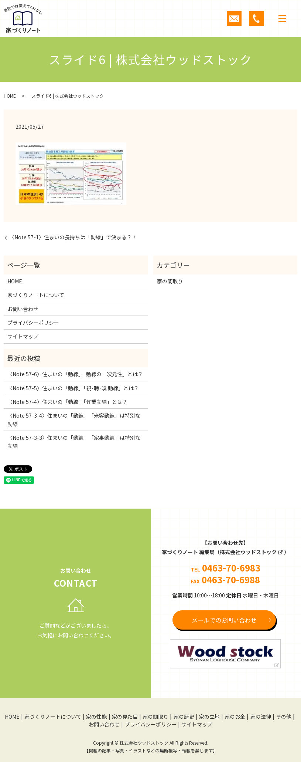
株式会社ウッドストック (248, 552)
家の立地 (209, 716)
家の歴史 (184, 716)
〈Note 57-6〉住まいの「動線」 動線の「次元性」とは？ (75, 374)
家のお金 (235, 716)
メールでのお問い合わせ (224, 620)
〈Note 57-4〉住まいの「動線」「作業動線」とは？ (67, 401)
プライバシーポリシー (33, 322)
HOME (10, 95)
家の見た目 (125, 716)
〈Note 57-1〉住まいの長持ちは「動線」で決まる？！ (73, 237)
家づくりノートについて (35, 295)
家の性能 (96, 716)
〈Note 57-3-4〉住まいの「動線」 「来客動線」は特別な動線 (73, 419)
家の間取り (170, 281)
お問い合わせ (22, 309)
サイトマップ (22, 336)
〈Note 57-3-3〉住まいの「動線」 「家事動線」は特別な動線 (73, 441)
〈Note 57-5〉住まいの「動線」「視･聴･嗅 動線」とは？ (73, 388)
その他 (283, 716)
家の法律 (260, 716)
